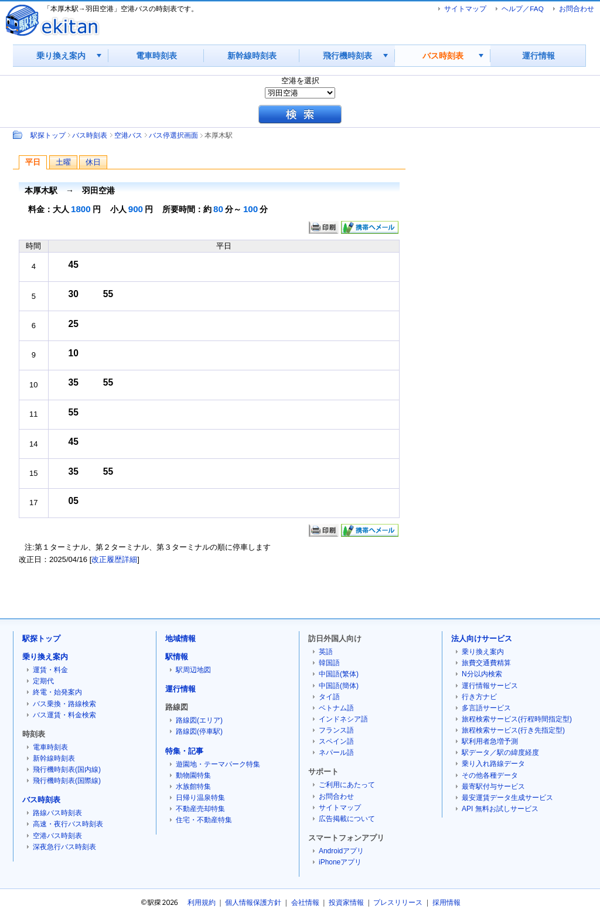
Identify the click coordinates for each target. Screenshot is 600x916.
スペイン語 (336, 741)
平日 (32, 162)
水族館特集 (193, 786)
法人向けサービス (481, 638)
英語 (326, 652)
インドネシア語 (343, 719)
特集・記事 (184, 751)
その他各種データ (490, 775)
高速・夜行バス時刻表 (68, 824)
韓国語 (329, 663)
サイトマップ (465, 8)
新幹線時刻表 (252, 55)
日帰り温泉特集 (200, 798)
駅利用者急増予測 (490, 741)
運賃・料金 (50, 670)
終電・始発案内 (57, 692)
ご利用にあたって (347, 785)
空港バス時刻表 (57, 836)
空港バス (128, 135)
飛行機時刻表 (347, 55)
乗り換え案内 (61, 55)
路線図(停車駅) (199, 731)
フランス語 (336, 730)
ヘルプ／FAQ (522, 8)
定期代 (43, 681)
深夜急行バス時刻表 (64, 847)
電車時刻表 (156, 55)
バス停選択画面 (173, 135)
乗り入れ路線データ (493, 764)
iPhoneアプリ (340, 862)
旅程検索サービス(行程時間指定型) (517, 719)
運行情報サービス (490, 686)
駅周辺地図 (193, 670)
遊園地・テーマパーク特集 (218, 764)
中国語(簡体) (339, 686)
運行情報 (538, 55)
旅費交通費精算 (486, 663)
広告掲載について (347, 819)
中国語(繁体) (339, 674)
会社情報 (305, 902)
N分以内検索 (482, 674)
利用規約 (202, 902)
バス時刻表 (442, 55)
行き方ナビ (479, 697)
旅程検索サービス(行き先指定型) (513, 730)
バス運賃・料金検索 (64, 715)
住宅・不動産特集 (204, 820)
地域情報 (180, 638)
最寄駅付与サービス (493, 786)
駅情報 (176, 656)
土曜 (63, 162)
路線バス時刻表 (57, 813)
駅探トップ (48, 135)
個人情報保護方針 (253, 902)
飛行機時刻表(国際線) (67, 781)
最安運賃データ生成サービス (507, 798)
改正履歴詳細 (114, 559)
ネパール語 (336, 752)
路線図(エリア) (199, 720)
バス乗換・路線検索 (64, 704)
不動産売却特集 (200, 809)
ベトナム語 (336, 708)
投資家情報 (346, 902)
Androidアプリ (341, 851)
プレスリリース (397, 902)
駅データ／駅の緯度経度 (500, 752)
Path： (19, 134)
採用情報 (446, 902)
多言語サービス (486, 708)
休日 (93, 162)
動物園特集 (193, 775)
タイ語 (329, 697)
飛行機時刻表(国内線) (67, 769)
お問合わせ (576, 8)
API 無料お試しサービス (500, 809)
